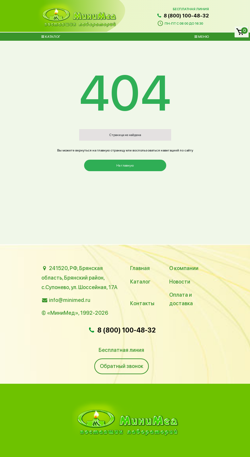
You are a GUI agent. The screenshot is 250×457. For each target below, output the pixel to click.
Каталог (50, 36)
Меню (201, 36)
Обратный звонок (121, 366)
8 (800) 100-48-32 (182, 16)
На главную (125, 165)
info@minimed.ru (69, 300)
